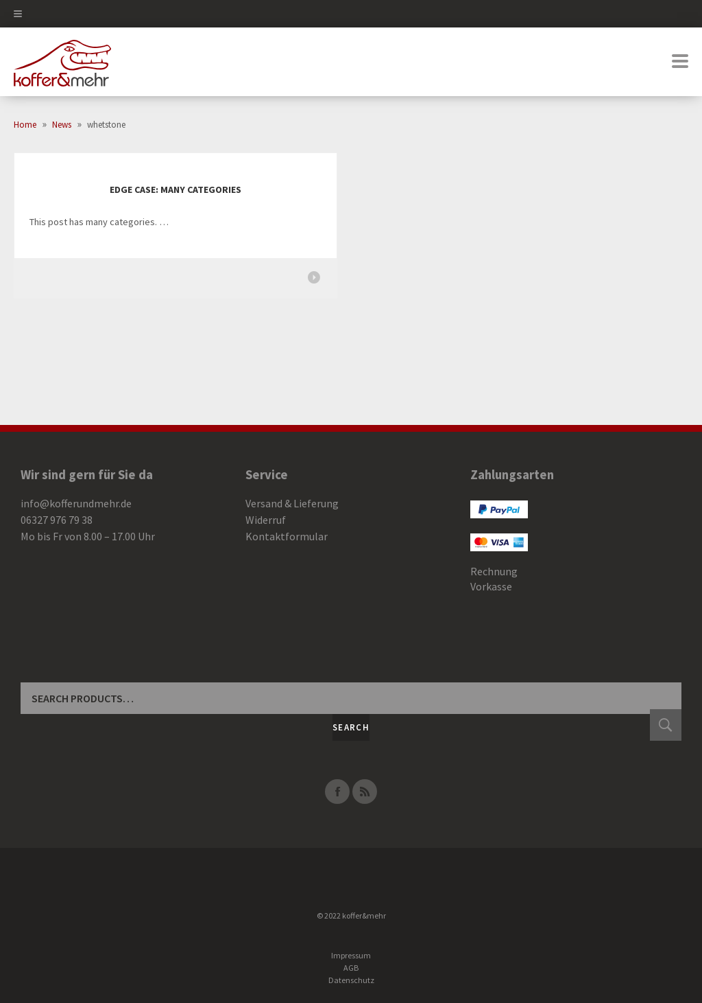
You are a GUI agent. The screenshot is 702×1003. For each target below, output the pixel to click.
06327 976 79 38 (57, 520)
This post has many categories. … (99, 222)
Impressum (351, 955)
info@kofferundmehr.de (76, 503)
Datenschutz (351, 980)
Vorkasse (491, 586)
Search (351, 727)
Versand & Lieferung (292, 503)
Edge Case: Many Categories (175, 189)
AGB (351, 967)
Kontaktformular (286, 536)
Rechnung (494, 571)
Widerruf (265, 520)
